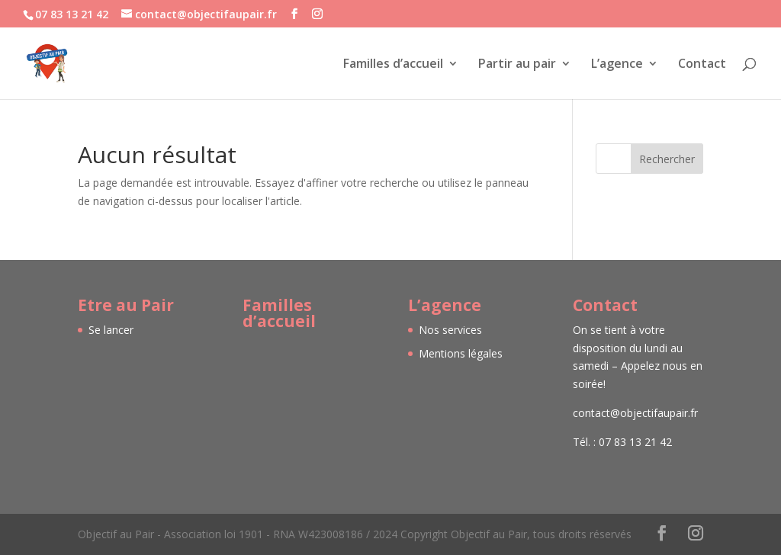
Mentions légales (461, 353)
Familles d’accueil (393, 65)
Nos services (450, 329)
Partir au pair (517, 65)
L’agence (617, 65)
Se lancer (110, 329)
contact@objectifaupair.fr (635, 413)
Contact (702, 65)
